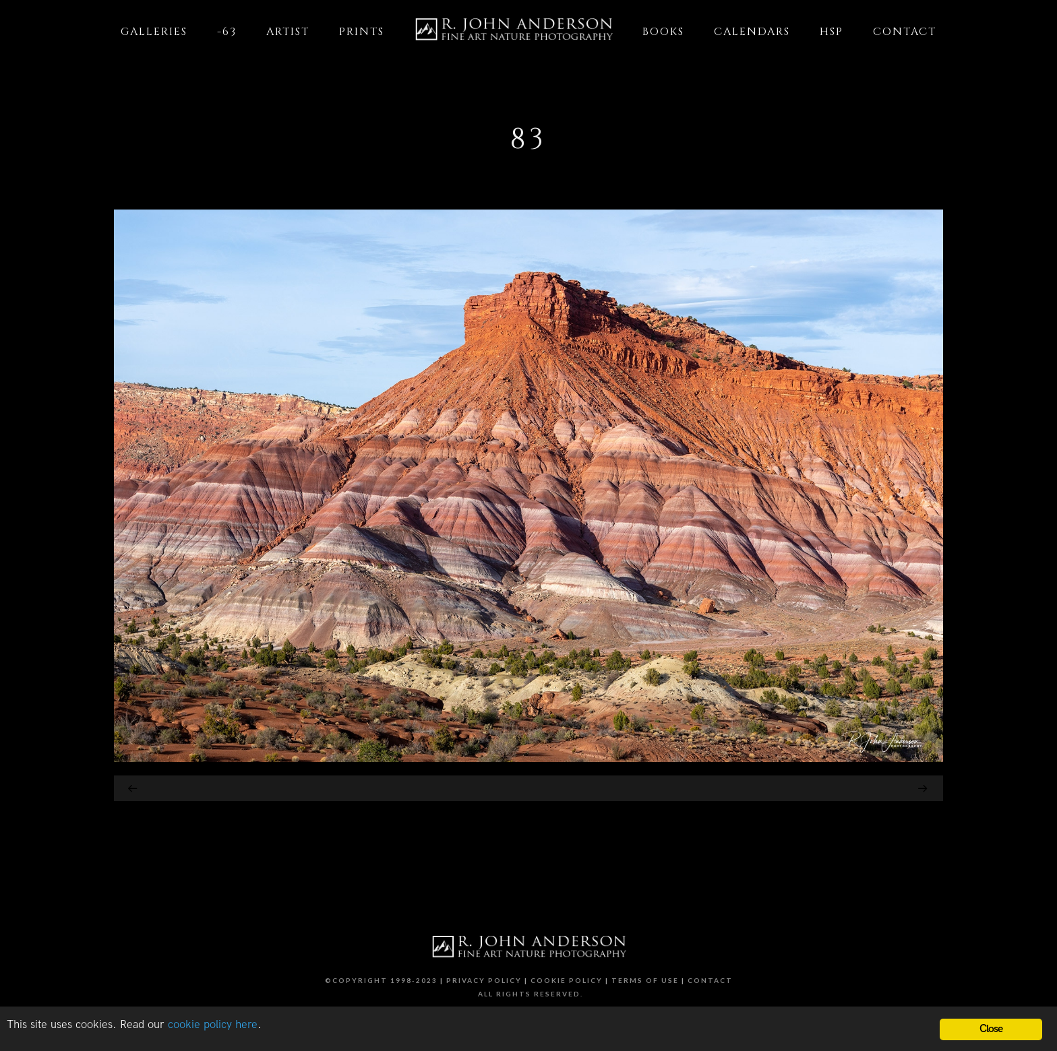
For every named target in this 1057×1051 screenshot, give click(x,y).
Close (991, 1029)
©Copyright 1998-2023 (381, 980)
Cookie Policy (567, 980)
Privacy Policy (484, 980)
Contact (710, 980)
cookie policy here (213, 1024)
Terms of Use (645, 980)
